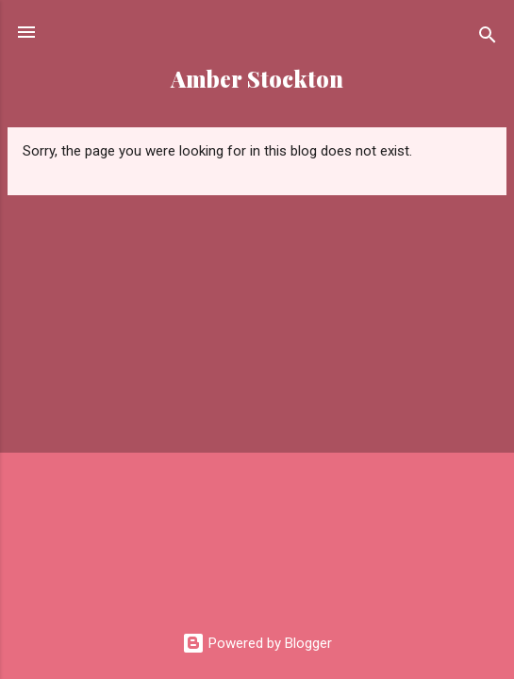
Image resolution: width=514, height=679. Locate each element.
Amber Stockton (257, 78)
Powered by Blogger (257, 643)
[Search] (487, 38)
